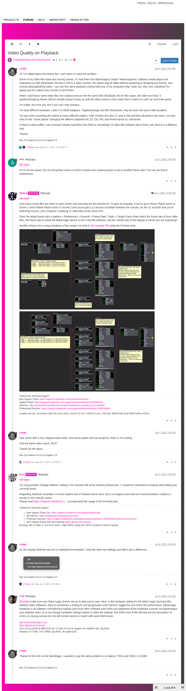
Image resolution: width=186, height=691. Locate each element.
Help (41, 19)
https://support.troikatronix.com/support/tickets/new (63, 399)
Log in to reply (169, 60)
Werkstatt (57, 19)
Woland (23, 193)
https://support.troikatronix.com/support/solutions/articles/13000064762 (69, 402)
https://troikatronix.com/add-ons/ (44, 405)
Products (11, 19)
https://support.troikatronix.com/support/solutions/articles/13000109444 (75, 408)
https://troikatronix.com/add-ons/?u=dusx (58, 516)
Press (141, 3)
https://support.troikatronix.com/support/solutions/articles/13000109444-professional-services (92, 519)
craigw (22, 68)
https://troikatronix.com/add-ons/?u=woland (83, 405)
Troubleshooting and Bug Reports (32, 59)
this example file (99, 225)
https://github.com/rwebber (78, 522)
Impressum (165, 3)
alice (21, 159)
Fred (21, 596)
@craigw (30, 160)
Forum (28, 19)
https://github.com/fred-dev (32, 625)
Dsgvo (152, 3)
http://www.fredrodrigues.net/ (33, 622)
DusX (22, 474)
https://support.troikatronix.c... (50, 501)
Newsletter (79, 19)
